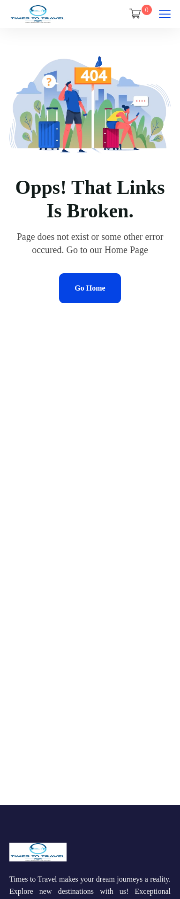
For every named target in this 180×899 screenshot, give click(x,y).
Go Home (90, 288)
